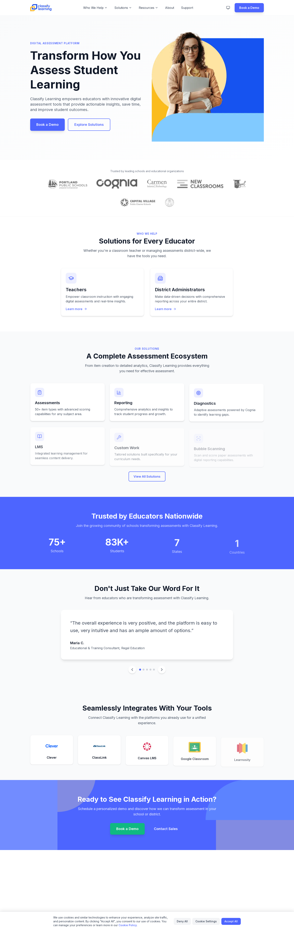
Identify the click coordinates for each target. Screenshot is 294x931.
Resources (148, 8)
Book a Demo (249, 8)
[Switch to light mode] (228, 7)
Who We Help (95, 8)
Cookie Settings (206, 921)
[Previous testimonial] (132, 669)
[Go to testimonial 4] (150, 670)
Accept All (231, 921)
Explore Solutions (89, 125)
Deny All (182, 921)
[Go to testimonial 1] (140, 670)
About (169, 8)
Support (187, 8)
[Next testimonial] (162, 669)
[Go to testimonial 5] (154, 670)
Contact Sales (166, 829)
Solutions (123, 8)
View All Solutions (147, 480)
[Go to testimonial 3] (147, 670)
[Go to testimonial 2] (144, 670)
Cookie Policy (128, 925)
